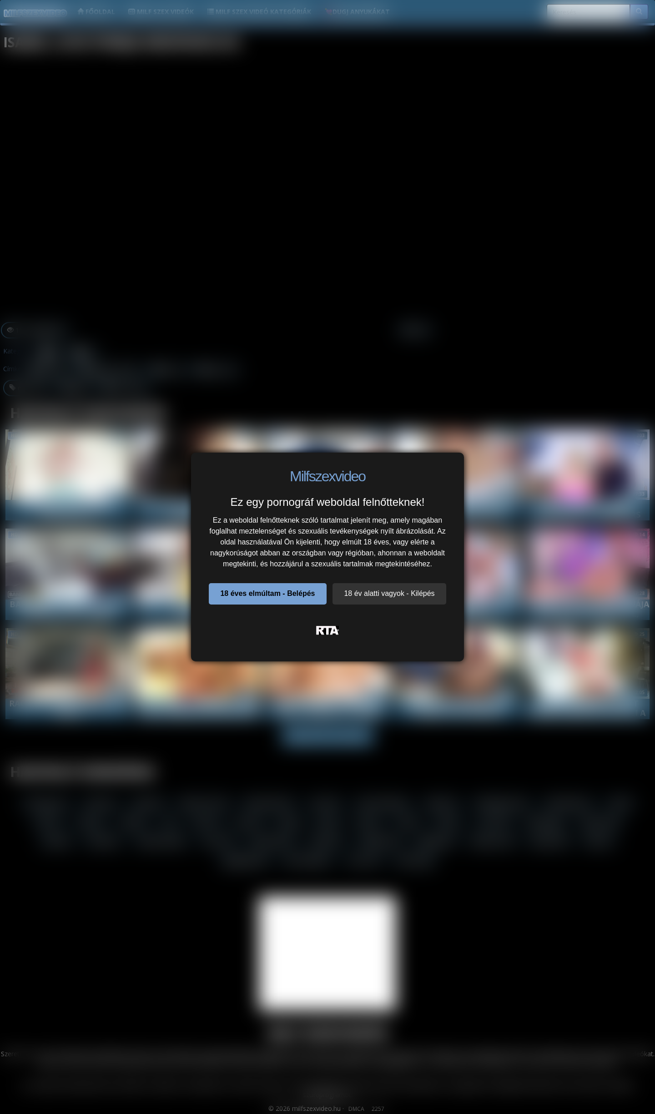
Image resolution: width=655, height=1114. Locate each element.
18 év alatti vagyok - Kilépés (389, 593)
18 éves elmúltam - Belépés (267, 593)
